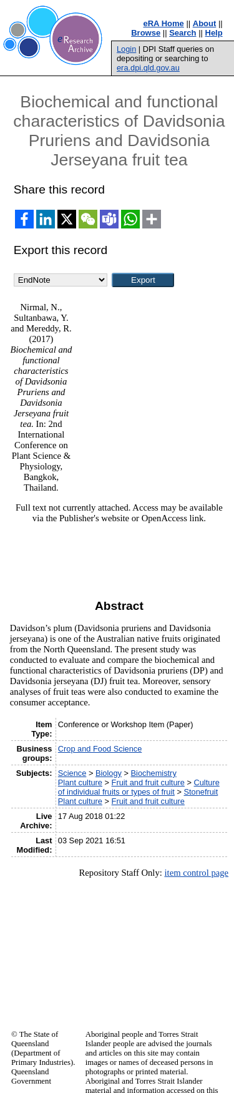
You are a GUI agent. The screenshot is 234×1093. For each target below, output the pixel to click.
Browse (145, 32)
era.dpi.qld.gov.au (148, 67)
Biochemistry (154, 773)
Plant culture (80, 782)
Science (72, 773)
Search (182, 32)
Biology (108, 773)
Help (214, 32)
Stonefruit (200, 791)
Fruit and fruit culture (148, 782)
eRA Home (164, 23)
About (205, 23)
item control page (196, 873)
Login (126, 49)
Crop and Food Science (100, 748)
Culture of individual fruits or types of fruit (139, 787)
